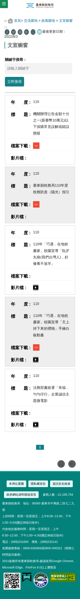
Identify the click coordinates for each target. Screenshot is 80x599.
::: (5, 20)
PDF (36, 146)
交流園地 (31, 20)
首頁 (17, 20)
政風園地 (48, 20)
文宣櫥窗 (66, 20)
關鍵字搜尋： (16, 60)
